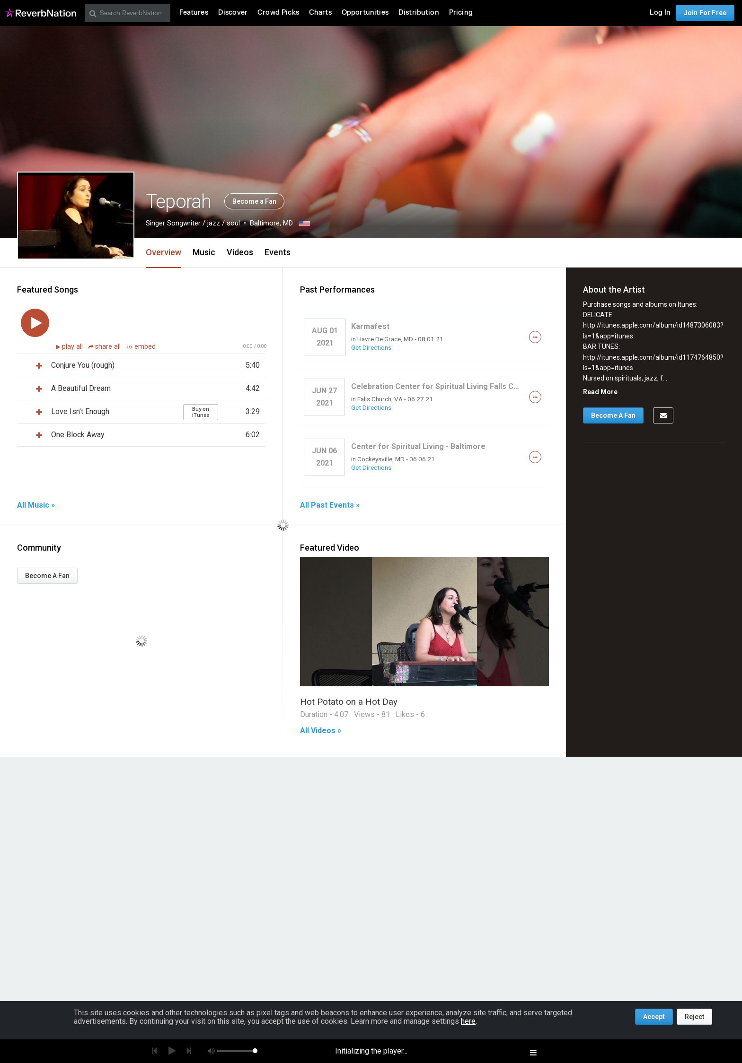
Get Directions (371, 347)
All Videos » (320, 730)
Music (204, 252)
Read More (600, 392)
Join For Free (705, 13)
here (468, 1021)
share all (105, 347)
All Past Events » (330, 505)
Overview (163, 252)
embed (141, 347)
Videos (240, 252)
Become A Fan (47, 575)
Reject (694, 1016)
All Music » (36, 505)
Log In (660, 13)
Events (278, 252)
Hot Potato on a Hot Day (349, 702)
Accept (654, 1016)
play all (73, 347)
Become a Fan (254, 201)
